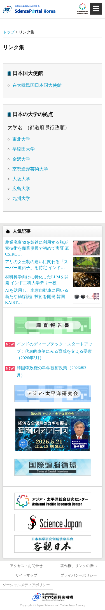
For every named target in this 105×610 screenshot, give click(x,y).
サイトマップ (26, 575)
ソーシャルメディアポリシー (26, 585)
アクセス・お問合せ (26, 566)
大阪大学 (21, 178)
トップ (9, 32)
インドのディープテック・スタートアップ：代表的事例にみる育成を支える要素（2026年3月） (48, 351)
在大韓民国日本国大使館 (37, 85)
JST (52, 597)
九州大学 (21, 198)
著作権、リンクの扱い (78, 566)
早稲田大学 (23, 149)
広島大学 (21, 188)
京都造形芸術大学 (30, 169)
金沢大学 (21, 159)
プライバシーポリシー (78, 575)
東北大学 (21, 139)
